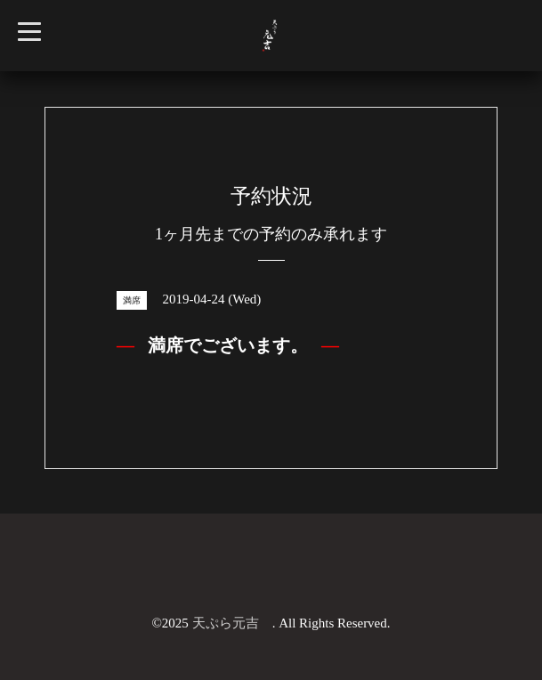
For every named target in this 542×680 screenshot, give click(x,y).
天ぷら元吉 (232, 623)
